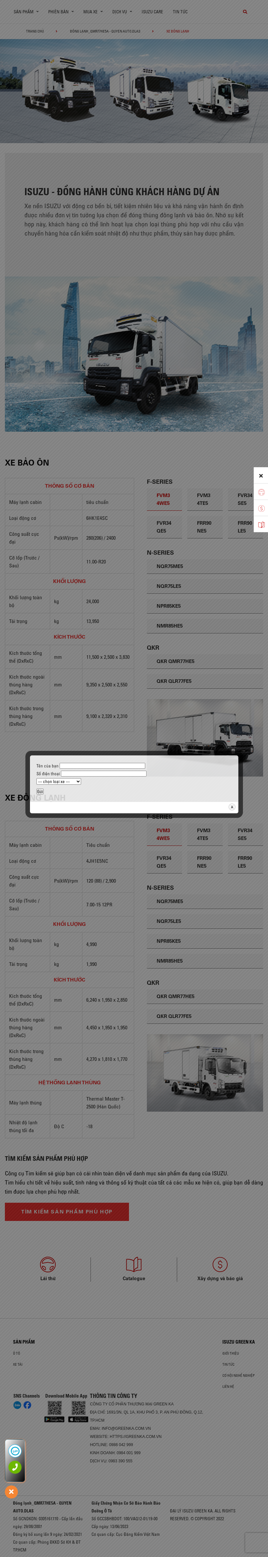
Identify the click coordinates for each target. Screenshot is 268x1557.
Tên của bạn (90, 765)
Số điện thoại (91, 773)
